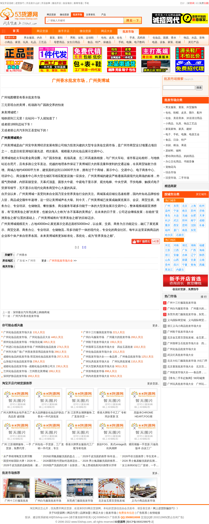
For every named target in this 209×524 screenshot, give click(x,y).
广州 (167, 205)
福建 (202, 245)
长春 (202, 225)
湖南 (193, 245)
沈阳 (193, 225)
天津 (202, 215)
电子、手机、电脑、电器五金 (182, 134)
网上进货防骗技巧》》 (166, 508)
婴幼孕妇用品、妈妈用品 (180, 156)
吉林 (184, 254)
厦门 (176, 230)
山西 (176, 259)
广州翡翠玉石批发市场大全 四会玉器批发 (108, 346)
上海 (193, 205)
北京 (184, 205)
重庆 (167, 225)
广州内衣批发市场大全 (96, 376)
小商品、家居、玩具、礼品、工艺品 (25, 42)
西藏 (202, 264)
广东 (184, 250)
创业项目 (67, 3)
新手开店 (63, 31)
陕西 (202, 254)
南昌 (184, 230)
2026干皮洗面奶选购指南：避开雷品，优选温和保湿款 (35, 465)
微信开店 (56, 3)
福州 (167, 230)
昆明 (184, 225)
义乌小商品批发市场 (143, 500)
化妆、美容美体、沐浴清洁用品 (184, 118)
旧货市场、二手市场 (177, 177)
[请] (191, 3)
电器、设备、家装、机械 (166, 42)
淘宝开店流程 (6, 3)
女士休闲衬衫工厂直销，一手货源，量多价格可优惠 (152, 465)
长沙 (167, 220)
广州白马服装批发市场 (48, 500)
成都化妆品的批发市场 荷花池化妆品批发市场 (29, 356)
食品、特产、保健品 (99, 42)
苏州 (193, 210)
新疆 (184, 259)
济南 (202, 210)
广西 (193, 250)
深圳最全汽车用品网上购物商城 (31, 312)
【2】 (84, 247)
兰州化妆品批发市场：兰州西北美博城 (25, 371)
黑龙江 (169, 269)
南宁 (193, 220)
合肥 (193, 215)
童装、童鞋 (56, 37)
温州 (167, 210)
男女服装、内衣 (33, 37)
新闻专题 (78, 3)
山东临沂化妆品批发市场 (17, 361)
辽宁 (193, 254)
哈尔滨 (169, 234)
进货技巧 (19, 3)
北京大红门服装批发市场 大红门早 (187, 360)
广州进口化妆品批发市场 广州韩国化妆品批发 (29, 346)
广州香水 (22, 254)
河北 (167, 245)
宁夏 (184, 264)
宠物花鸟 (171, 166)
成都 (202, 220)
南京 (184, 210)
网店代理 (72, 512)
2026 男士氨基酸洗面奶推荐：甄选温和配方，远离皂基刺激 (117, 460)
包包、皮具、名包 (111, 37)
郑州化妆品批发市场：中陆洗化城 (23, 341)
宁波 (176, 210)
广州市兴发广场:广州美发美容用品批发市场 (28, 351)
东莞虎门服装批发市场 (80, 500)
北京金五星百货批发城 (112, 500)
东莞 (176, 205)
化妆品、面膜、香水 (164, 37)
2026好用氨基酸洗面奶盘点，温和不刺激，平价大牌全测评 (77, 456)
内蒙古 (180, 269)
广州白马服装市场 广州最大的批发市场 (106, 337)
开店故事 (45, 3)
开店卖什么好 (33, 3)
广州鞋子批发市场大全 (96, 341)
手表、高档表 (137, 37)
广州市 (32, 260)
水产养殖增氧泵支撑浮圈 (17, 456)
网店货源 (42, 31)
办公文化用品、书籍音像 (180, 161)
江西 (176, 250)
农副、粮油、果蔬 (176, 145)
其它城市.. (202, 194)
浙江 (167, 254)
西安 (176, 225)
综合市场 (171, 172)
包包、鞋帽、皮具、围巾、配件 (184, 112)
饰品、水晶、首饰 (194, 37)
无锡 (184, 215)
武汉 (176, 220)
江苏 (167, 250)
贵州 (167, 264)
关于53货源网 (57, 512)
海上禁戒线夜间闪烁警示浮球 (99, 465)
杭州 (202, 205)
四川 (176, 264)
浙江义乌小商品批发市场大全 (184, 325)
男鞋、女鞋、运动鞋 (82, 37)
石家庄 (180, 234)
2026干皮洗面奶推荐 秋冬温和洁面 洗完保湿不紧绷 (112, 456)
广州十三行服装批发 (16, 500)
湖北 (184, 245)
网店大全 (106, 31)
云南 (202, 259)
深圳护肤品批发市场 (15, 376)
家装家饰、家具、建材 (179, 128)
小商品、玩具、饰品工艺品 (181, 123)
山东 (167, 259)
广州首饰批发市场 (93, 371)
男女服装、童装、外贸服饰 (181, 107)
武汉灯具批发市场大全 (180, 354)
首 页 (16, 30)
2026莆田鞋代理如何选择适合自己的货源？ (68, 460)
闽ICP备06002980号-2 (140, 521)
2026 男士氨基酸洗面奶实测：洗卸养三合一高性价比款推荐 (156, 460)
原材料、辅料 (173, 150)
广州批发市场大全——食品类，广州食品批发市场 (112, 356)
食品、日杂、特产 (176, 139)
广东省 (21, 260)
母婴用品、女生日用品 (67, 42)
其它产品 (193, 42)
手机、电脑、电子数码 (131, 42)
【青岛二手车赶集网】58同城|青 (186, 378)
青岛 (167, 215)
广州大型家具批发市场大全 (99, 366)
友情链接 (155, 512)
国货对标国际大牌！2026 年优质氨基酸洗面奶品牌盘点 (35, 460)
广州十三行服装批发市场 (97, 332)
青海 (193, 264)
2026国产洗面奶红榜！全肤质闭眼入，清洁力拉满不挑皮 (76, 465)
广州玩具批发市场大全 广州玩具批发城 (106, 361)
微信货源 (85, 31)
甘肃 (193, 259)
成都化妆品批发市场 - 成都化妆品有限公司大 (29, 366)
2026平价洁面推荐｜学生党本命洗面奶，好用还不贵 (152, 456)
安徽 (176, 254)
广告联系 (142, 512)
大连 (176, 215)
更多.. (155, 325)
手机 (87, 3)
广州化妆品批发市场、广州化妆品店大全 (26, 337)
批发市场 (128, 31)
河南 (176, 245)
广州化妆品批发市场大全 (17, 332)
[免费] (204, 3)
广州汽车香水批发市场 (26, 315)
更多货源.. (153, 383)
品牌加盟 (85, 512)
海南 (202, 250)
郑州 (184, 220)
